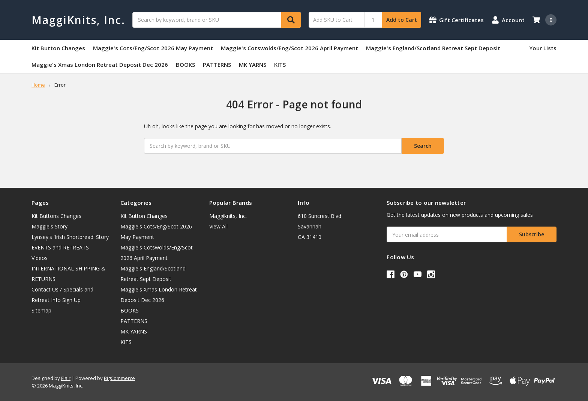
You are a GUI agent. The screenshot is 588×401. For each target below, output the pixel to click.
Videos (40, 257)
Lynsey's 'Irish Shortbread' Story (70, 236)
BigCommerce (119, 378)
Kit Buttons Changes (56, 215)
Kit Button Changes (58, 48)
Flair (65, 378)
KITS (280, 64)
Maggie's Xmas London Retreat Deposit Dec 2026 (100, 64)
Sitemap (41, 310)
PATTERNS (217, 64)
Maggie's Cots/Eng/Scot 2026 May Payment (153, 48)
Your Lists (542, 48)
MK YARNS (252, 64)
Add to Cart (401, 19)
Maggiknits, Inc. (228, 215)
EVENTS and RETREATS (60, 247)
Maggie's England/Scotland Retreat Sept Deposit (433, 48)
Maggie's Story (50, 226)
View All (218, 226)
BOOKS (185, 64)
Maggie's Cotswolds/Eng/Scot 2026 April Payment (289, 48)
